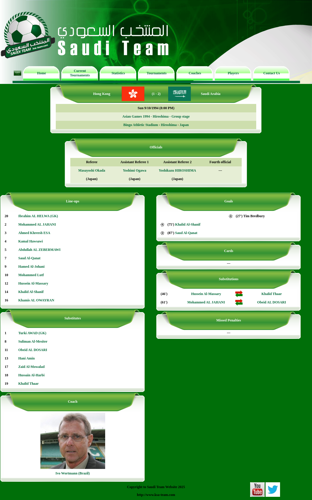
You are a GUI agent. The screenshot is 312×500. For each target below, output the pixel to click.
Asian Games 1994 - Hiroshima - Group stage (156, 116)
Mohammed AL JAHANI (37, 224)
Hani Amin (26, 358)
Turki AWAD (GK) (32, 333)
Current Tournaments (80, 73)
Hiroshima (169, 125)
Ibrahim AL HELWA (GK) (38, 216)
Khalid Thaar (28, 384)
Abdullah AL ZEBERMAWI (39, 250)
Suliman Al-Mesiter (32, 341)
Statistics (118, 73)
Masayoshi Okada (91, 170)
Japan (184, 125)
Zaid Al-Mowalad (31, 367)
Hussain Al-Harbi (31, 375)
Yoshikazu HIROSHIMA (177, 170)
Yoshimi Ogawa (134, 170)
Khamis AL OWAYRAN (36, 300)
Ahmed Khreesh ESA (34, 233)
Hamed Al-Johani (31, 267)
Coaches (195, 73)
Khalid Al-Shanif (31, 292)
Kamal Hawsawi (30, 241)
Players (233, 73)
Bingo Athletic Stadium (140, 125)
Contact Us (271, 73)
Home (41, 73)
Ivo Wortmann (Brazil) (72, 473)
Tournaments (156, 73)
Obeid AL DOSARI (32, 350)
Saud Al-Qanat (29, 258)
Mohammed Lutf (31, 275)
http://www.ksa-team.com (156, 495)
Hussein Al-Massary (33, 283)
